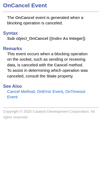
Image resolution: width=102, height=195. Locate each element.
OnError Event (50, 91)
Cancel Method (21, 91)
